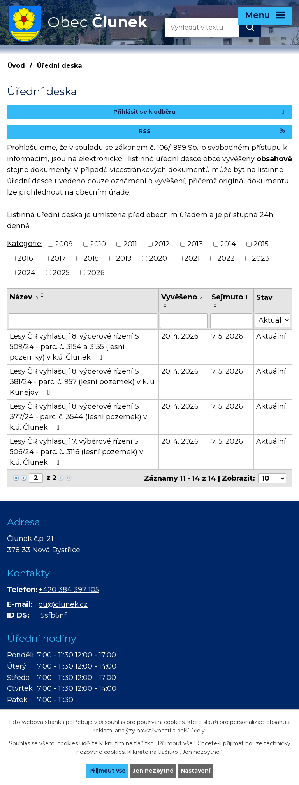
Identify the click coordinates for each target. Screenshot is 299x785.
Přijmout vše (107, 770)
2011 (130, 244)
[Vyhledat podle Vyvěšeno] (184, 320)
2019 (124, 258)
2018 (91, 258)
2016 (25, 258)
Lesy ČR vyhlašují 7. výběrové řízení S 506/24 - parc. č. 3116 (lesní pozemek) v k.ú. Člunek (76, 452)
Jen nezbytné (153, 770)
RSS (213, 131)
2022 (226, 258)
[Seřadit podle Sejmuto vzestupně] (215, 304)
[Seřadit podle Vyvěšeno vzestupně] (165, 304)
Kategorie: (24, 243)
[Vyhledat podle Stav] (272, 320)
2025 (61, 272)
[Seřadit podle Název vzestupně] (43, 293)
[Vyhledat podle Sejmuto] (231, 320)
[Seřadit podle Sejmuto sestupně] (215, 307)
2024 (26, 272)
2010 (98, 244)
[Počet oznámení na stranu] (272, 478)
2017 (58, 258)
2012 (162, 244)
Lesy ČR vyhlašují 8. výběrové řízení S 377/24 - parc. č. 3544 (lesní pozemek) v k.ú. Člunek (78, 417)
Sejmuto (229, 297)
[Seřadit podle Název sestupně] (43, 296)
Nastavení (195, 770)
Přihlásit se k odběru (199, 111)
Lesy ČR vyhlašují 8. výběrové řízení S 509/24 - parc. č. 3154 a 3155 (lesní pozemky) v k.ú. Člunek (74, 347)
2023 (260, 258)
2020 (158, 258)
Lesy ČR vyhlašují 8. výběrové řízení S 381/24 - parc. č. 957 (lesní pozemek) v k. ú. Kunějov (83, 382)
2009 (64, 244)
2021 (192, 258)
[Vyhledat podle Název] (83, 320)
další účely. (191, 730)
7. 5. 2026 (227, 336)
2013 (195, 244)
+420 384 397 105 (69, 589)
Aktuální (271, 336)
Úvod (16, 65)
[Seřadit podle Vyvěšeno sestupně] (165, 307)
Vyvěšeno (182, 297)
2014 (228, 244)
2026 (96, 272)
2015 (261, 244)
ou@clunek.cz (63, 604)
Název (24, 297)
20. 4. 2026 (180, 336)
